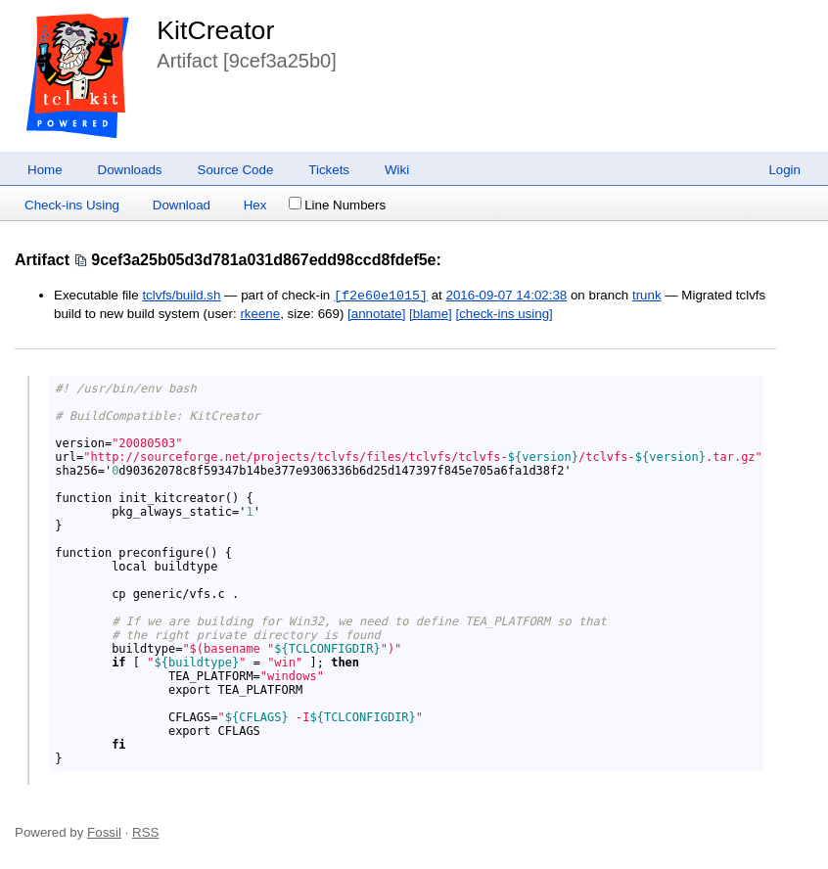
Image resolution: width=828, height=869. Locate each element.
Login (784, 169)
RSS (145, 832)
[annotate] (376, 313)
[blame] (430, 313)
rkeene (260, 313)
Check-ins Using (71, 205)
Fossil (104, 832)
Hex (255, 205)
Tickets (328, 169)
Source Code (236, 169)
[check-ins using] (503, 313)
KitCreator (215, 30)
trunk (647, 296)
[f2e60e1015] (381, 295)
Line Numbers (337, 205)
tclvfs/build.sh (181, 296)
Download (181, 205)
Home (45, 169)
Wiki (397, 169)
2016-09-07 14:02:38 (506, 296)
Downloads (130, 169)
